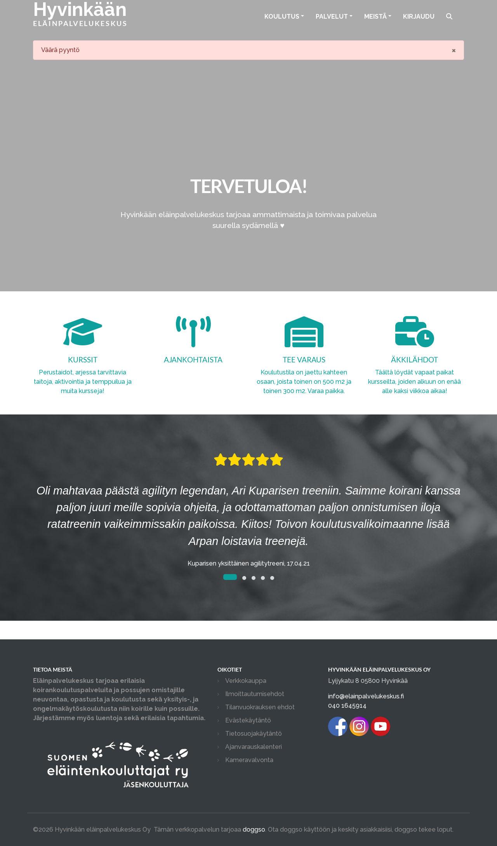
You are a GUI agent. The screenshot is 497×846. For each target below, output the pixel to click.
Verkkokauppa (245, 680)
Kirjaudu (418, 16)
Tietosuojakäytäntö (253, 733)
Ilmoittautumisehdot (254, 694)
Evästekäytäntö (248, 720)
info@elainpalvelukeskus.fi (366, 696)
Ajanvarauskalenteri (253, 746)
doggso (254, 829)
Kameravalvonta (249, 760)
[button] (230, 577)
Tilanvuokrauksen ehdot (260, 707)
